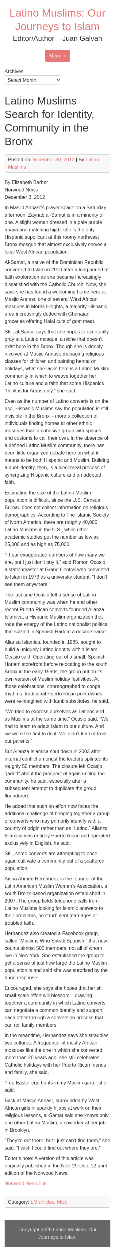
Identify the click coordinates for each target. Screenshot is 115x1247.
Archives (14, 71)
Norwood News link (26, 1183)
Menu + (57, 55)
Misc (62, 1202)
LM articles (42, 1202)
